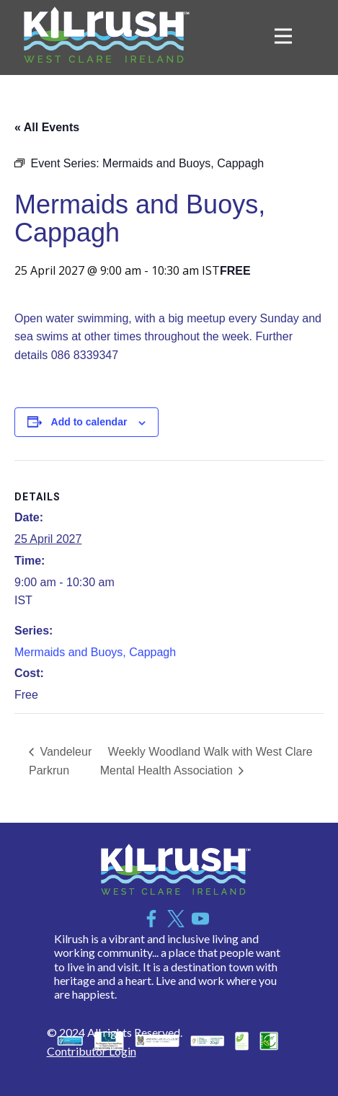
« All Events (46, 127)
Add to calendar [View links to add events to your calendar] (89, 422)
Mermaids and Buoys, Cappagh (95, 652)
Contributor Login (91, 1051)
